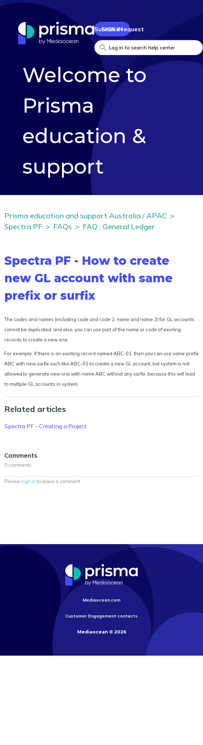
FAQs (62, 226)
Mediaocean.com (101, 600)
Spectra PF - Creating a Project (45, 426)
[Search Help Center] (149, 47)
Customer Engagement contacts (101, 616)
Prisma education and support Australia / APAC (85, 215)
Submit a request (119, 29)
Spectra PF (23, 226)
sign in (28, 481)
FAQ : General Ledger (119, 226)
